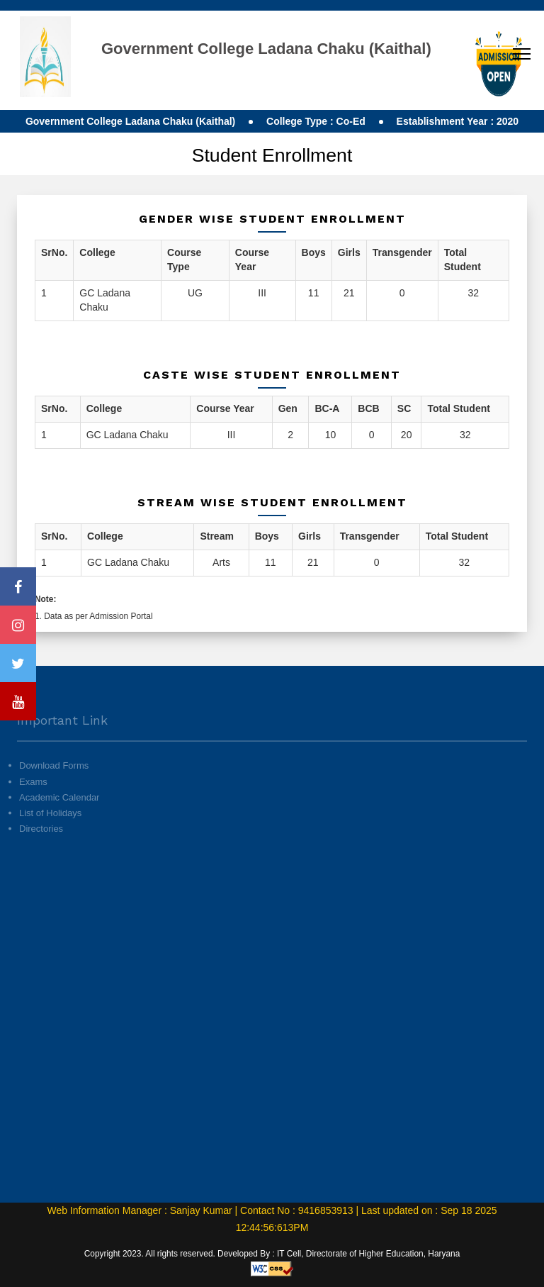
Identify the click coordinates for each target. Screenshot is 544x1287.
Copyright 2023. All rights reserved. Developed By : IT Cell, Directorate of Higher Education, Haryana (272, 1254)
